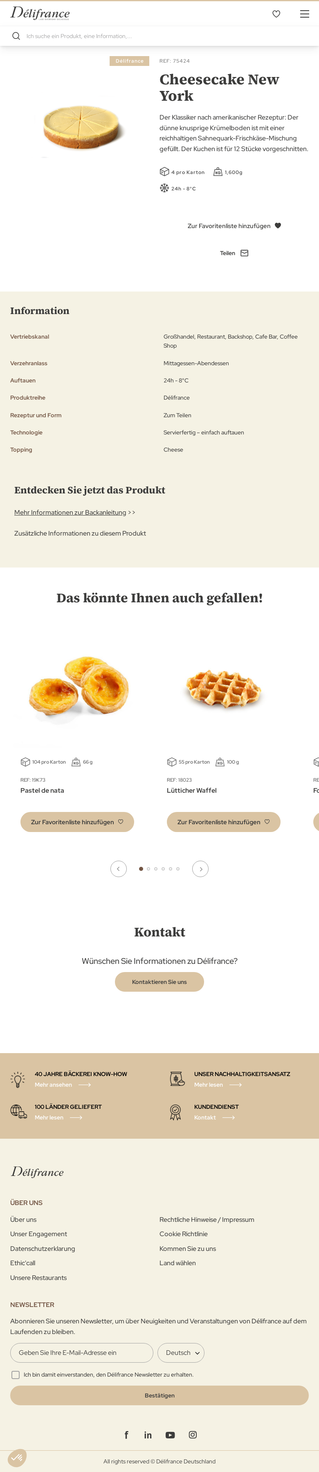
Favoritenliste (276, 13)
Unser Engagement (38, 1234)
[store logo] (40, 13)
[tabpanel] (224, 733)
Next (200, 869)
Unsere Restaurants (38, 1277)
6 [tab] (178, 869)
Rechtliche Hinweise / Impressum (207, 1219)
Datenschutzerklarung (42, 1248)
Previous (118, 869)
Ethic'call (22, 1263)
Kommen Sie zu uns (188, 1248)
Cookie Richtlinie (184, 1234)
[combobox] (159, 36)
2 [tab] (148, 869)
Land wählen (178, 1263)
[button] (77, 822)
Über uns (23, 1219)
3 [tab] (155, 869)
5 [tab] (170, 869)
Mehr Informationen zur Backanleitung (70, 512)
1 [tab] (141, 869)
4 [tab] (163, 869)
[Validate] (159, 1395)
